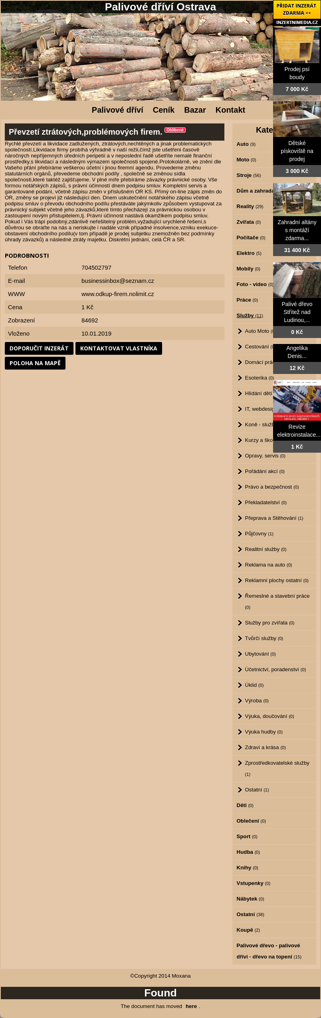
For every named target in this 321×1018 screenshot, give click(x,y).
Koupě (248, 930)
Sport (247, 836)
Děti (245, 805)
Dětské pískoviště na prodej (297, 151)
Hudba (248, 852)
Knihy (247, 868)
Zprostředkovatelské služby (277, 768)
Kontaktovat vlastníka (118, 348)
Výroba (257, 701)
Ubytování (260, 654)
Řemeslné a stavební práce (277, 601)
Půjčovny (259, 534)
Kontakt (230, 109)
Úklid (254, 685)
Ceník (163, 109)
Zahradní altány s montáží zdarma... (296, 230)
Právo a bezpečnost (272, 487)
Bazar (195, 109)
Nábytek (250, 899)
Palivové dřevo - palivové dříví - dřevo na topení (269, 951)
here (191, 1006)
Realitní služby (266, 549)
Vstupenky (254, 883)
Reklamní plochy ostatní (277, 580)
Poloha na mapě (35, 363)
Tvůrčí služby (264, 638)
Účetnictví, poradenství (275, 669)
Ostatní (257, 790)
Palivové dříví (117, 109)
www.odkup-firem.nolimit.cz (117, 293)
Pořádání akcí (265, 471)
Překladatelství (266, 502)
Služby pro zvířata (270, 623)
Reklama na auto (268, 565)
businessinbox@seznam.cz (117, 280)
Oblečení (251, 821)
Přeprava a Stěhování (274, 518)
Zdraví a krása (265, 747)
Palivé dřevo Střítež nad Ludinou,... (296, 312)
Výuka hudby (264, 732)
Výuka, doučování (269, 716)
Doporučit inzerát (39, 348)
